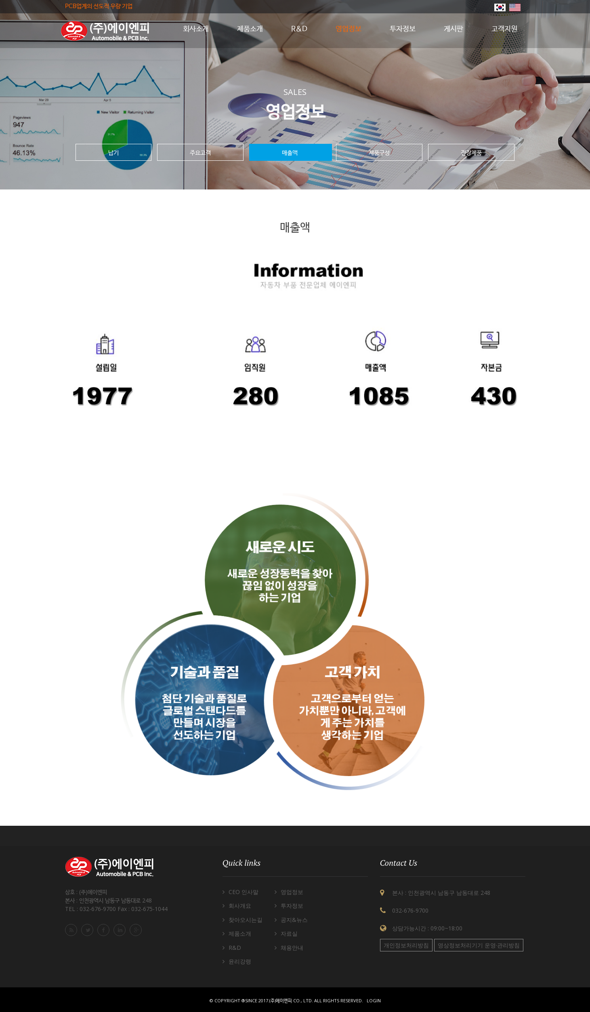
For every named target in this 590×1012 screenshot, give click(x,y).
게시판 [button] (453, 29)
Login (374, 1000)
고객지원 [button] (504, 29)
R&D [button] (299, 29)
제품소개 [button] (250, 29)
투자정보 (292, 905)
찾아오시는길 (245, 920)
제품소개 (240, 933)
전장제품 (471, 152)
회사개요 (240, 905)
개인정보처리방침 (406, 945)
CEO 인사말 (243, 892)
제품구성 (379, 152)
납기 (113, 152)
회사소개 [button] (196, 29)
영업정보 (292, 892)
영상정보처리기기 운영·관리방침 (479, 945)
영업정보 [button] (348, 29)
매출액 (290, 152)
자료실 (289, 933)
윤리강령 (240, 961)
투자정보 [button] (403, 29)
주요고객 (200, 152)
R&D (235, 947)
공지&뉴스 (294, 920)
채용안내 (292, 947)
